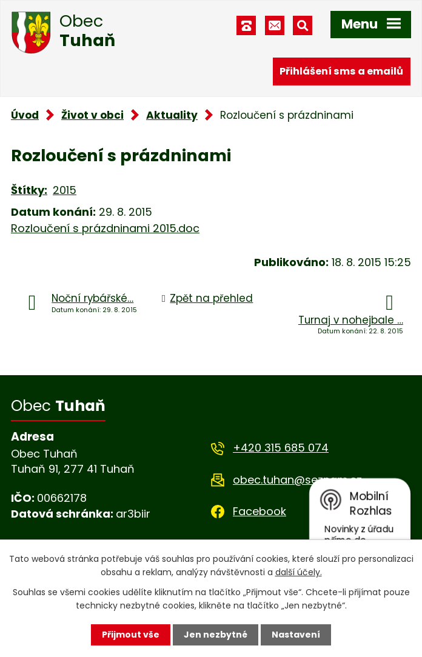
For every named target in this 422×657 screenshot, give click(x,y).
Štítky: (29, 190)
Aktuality (172, 115)
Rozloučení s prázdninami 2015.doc (105, 228)
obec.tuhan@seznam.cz (297, 479)
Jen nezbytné (215, 635)
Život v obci (92, 115)
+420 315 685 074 (281, 447)
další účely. (298, 572)
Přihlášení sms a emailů (341, 71)
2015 (64, 190)
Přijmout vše (130, 635)
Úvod (25, 115)
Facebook (259, 511)
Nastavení (296, 635)
